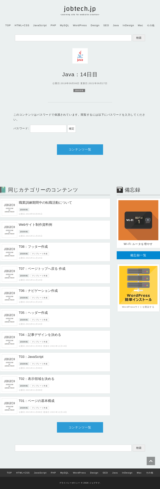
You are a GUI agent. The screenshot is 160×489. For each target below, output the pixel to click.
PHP (53, 25)
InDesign (128, 25)
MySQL (64, 25)
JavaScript (40, 25)
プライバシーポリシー (69, 483)
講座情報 (79, 91)
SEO (106, 25)
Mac (140, 25)
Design (95, 25)
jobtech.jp (80, 9)
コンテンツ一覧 (80, 149)
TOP (8, 25)
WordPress (80, 25)
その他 (151, 25)
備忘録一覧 (138, 255)
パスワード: (39, 128)
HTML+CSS (22, 25)
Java (116, 25)
